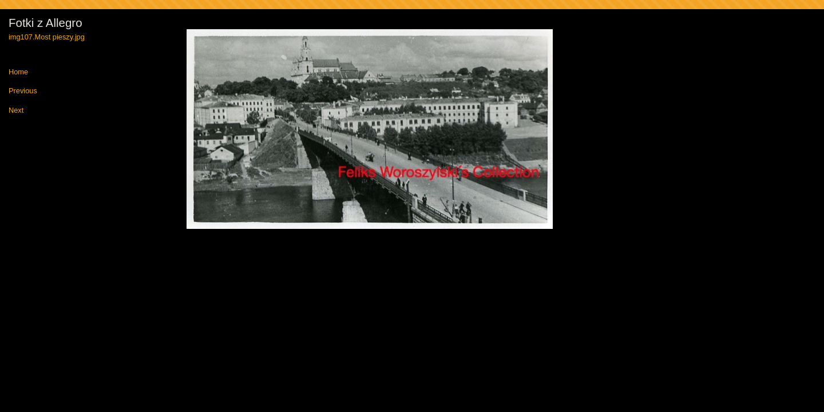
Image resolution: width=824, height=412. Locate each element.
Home (18, 72)
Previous (23, 91)
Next (16, 110)
